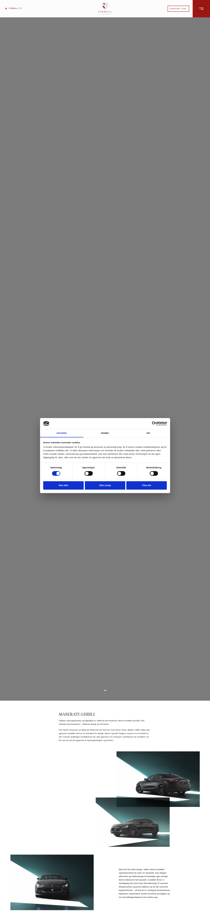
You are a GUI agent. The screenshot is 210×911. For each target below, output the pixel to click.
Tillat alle (146, 485)
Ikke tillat (63, 485)
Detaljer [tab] (105, 433)
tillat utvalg (105, 485)
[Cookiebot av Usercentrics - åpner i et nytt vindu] (154, 423)
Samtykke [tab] (62, 433)
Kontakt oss (178, 9)
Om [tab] (148, 433)
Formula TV (14, 9)
